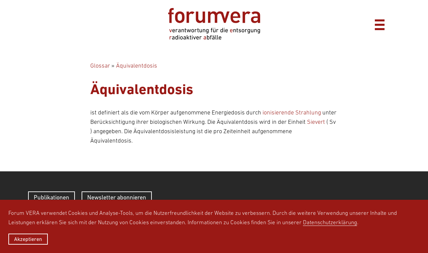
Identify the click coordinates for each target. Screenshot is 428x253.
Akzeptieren (28, 239)
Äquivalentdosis (136, 65)
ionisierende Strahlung (291, 112)
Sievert (316, 121)
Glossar (100, 65)
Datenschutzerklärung (330, 222)
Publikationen (51, 197)
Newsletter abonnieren (116, 197)
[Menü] (379, 24)
